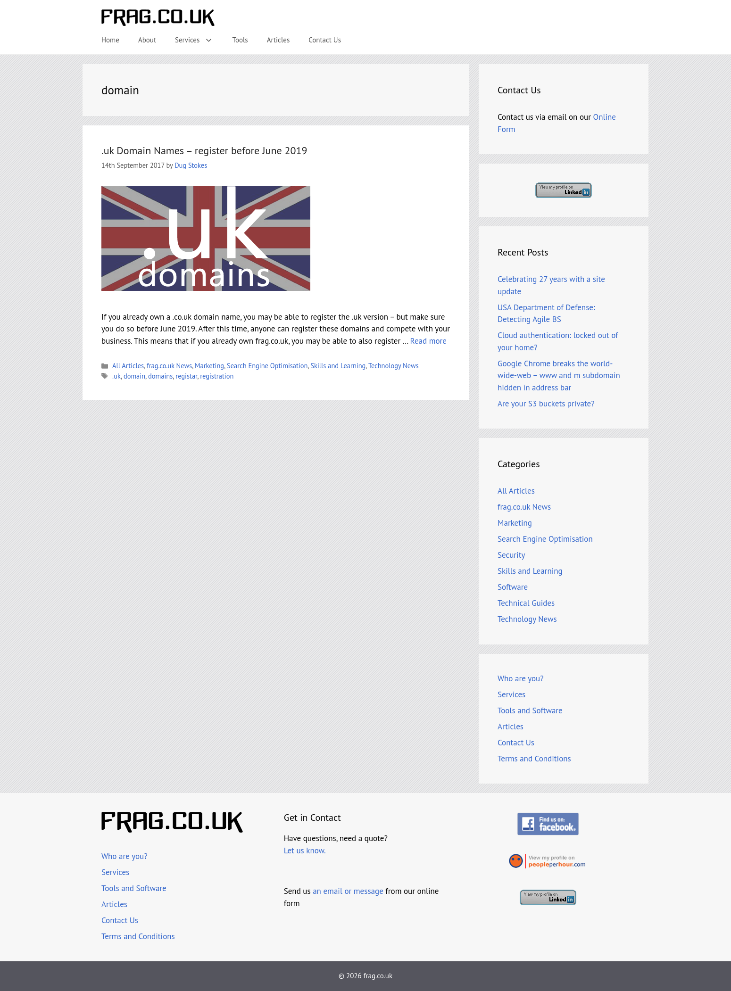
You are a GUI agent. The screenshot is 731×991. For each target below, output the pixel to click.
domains (160, 376)
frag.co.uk (378, 975)
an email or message (348, 891)
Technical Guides (526, 603)
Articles (278, 39)
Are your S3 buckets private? (546, 403)
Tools (240, 39)
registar (186, 376)
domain (134, 376)
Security (511, 555)
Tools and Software (530, 710)
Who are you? (521, 678)
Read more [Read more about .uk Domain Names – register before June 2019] (428, 341)
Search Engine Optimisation (267, 365)
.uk (116, 376)
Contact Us (324, 39)
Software (513, 587)
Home (110, 39)
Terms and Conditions (534, 758)
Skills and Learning (338, 365)
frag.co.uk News (169, 365)
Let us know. (305, 850)
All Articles (128, 365)
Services (199, 40)
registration (216, 376)
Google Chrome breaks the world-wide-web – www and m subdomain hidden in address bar (559, 375)
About (147, 39)
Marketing (209, 365)
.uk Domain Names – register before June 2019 (204, 150)
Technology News (393, 365)
